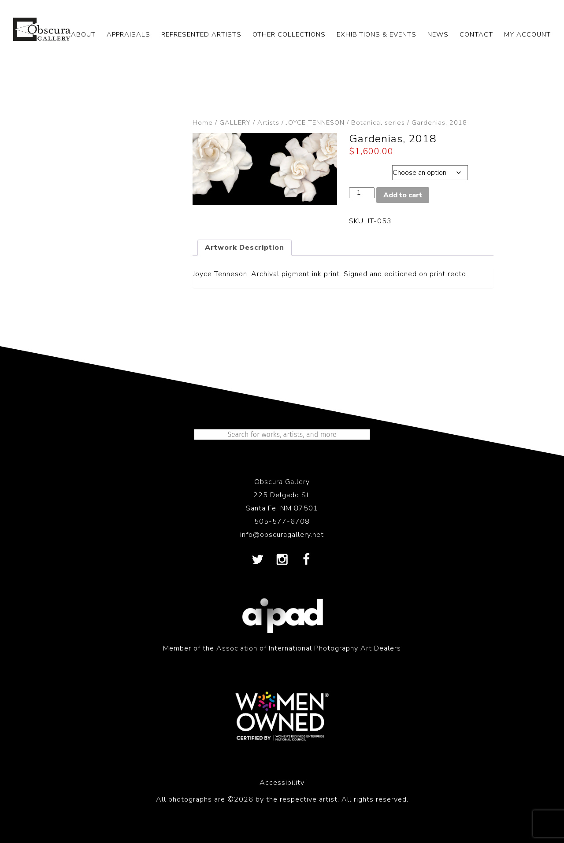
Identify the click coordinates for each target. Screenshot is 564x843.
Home (203, 122)
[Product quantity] (362, 192)
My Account (527, 34)
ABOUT (83, 34)
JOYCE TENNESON (315, 122)
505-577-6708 (282, 521)
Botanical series (378, 122)
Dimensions (370, 170)
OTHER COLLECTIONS (289, 34)
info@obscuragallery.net (282, 535)
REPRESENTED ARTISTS (201, 34)
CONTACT (476, 34)
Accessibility (282, 783)
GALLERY (235, 122)
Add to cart (402, 195)
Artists (268, 122)
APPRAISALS (128, 34)
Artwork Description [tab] (244, 247)
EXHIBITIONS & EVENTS (376, 34)
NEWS (438, 34)
